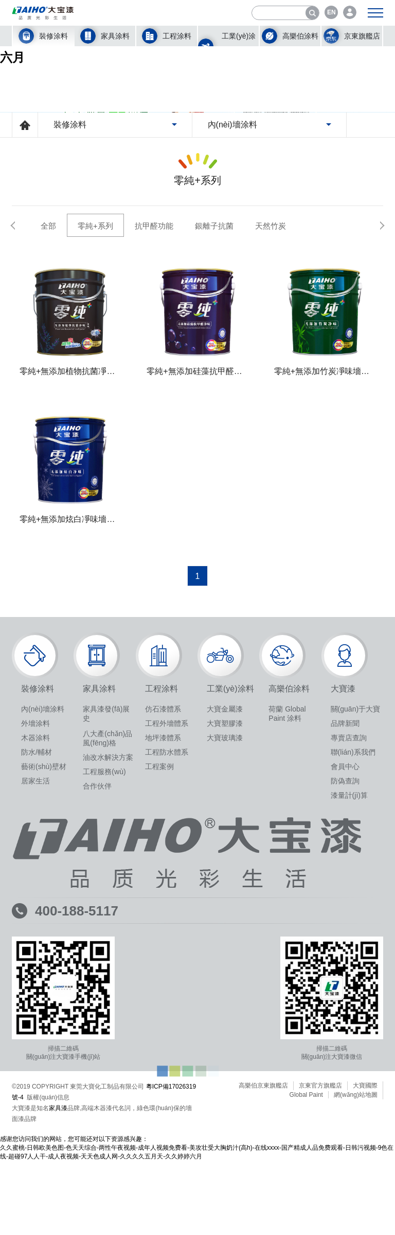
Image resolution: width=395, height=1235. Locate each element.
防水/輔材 (36, 926)
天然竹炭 (270, 399)
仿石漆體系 (163, 882)
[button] (19, 398)
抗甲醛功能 (154, 399)
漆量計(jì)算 (349, 969)
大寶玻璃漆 (225, 911)
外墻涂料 (35, 897)
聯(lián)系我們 (353, 926)
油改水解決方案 (108, 931)
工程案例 (159, 940)
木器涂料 (35, 911)
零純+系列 (95, 399)
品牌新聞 (345, 897)
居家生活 (35, 954)
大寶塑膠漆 (225, 897)
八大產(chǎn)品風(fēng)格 (107, 912)
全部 (48, 399)
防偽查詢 (345, 954)
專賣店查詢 (349, 911)
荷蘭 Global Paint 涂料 (287, 887)
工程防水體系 (166, 926)
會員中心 (345, 940)
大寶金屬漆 (225, 882)
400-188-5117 (76, 1084)
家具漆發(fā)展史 (106, 887)
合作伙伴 (97, 960)
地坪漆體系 (163, 911)
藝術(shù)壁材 (43, 940)
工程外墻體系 (166, 897)
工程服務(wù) (104, 945)
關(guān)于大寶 (355, 882)
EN (331, 12)
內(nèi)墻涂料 (42, 882)
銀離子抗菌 (214, 399)
